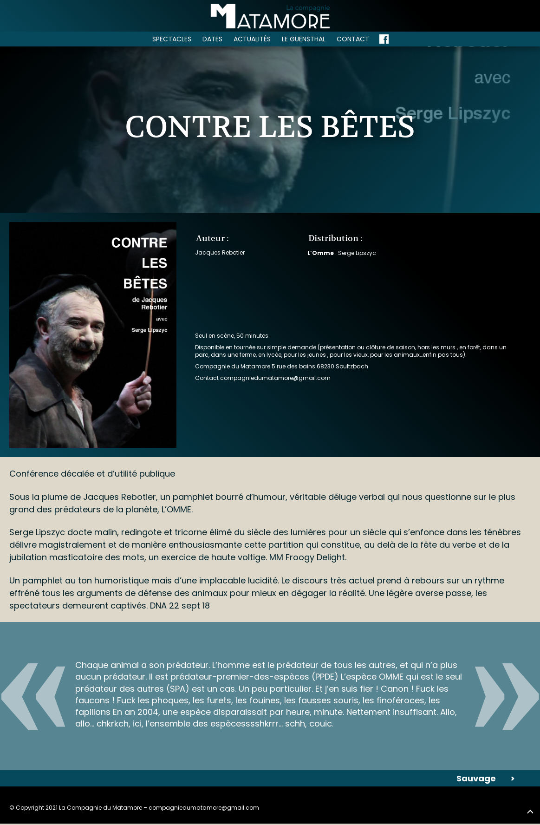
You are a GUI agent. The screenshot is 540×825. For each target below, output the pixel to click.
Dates (212, 39)
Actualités (252, 39)
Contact (353, 39)
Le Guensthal (303, 39)
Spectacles (171, 39)
